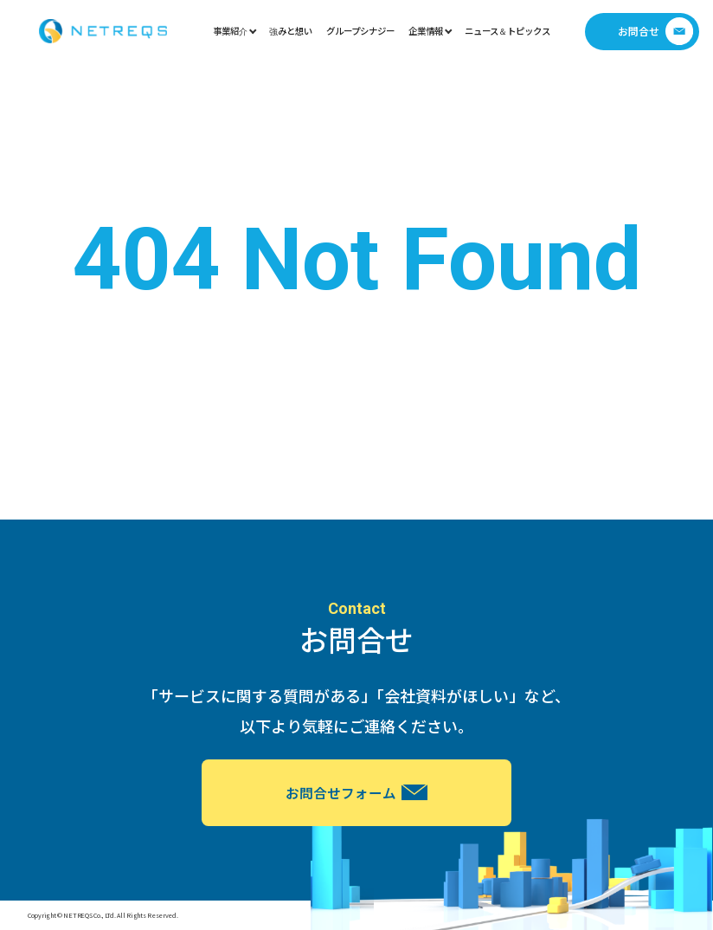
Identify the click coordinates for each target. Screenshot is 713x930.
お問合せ (656, 31)
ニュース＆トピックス (507, 30)
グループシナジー (360, 30)
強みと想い (290, 30)
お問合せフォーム (356, 792)
